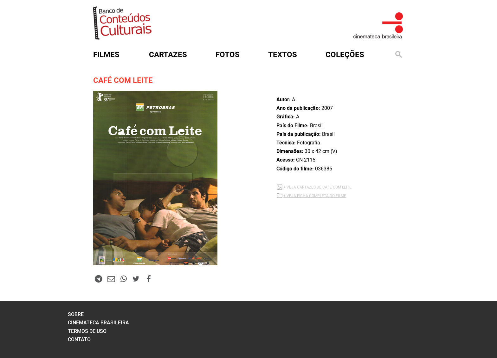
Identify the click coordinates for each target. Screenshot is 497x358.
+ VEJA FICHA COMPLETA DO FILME (314, 196)
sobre (76, 314)
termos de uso (87, 331)
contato (79, 339)
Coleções (345, 54)
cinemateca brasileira (98, 323)
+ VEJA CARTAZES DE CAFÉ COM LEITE (317, 187)
